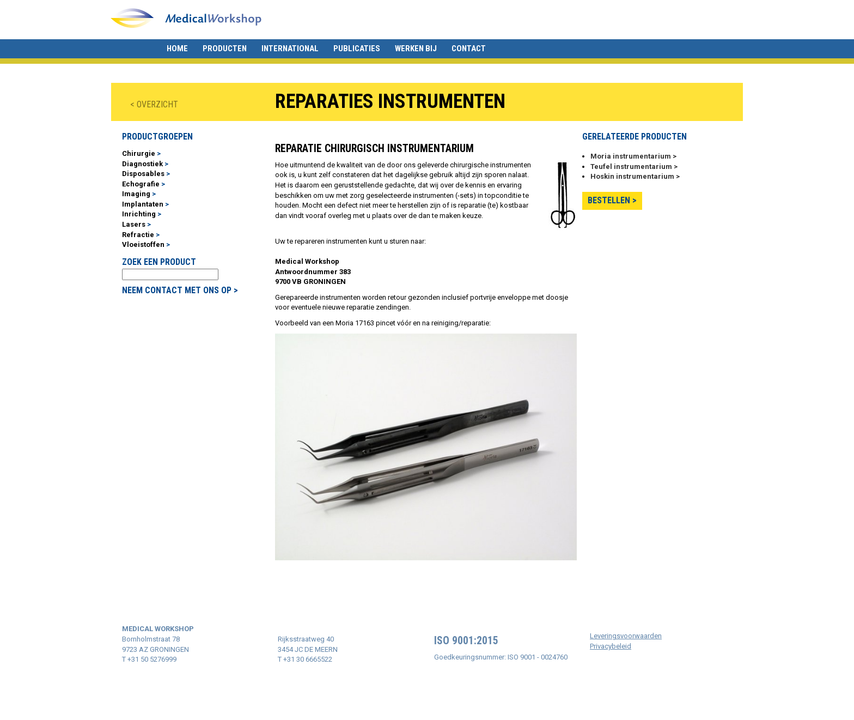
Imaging (136, 194)
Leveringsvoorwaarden (626, 636)
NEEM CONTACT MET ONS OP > (180, 290)
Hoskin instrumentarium (632, 176)
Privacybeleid (610, 646)
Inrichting (139, 214)
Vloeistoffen (143, 244)
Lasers (133, 224)
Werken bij (416, 48)
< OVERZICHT (154, 104)
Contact (469, 48)
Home (177, 48)
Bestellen (609, 200)
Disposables (143, 174)
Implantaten (142, 204)
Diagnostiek (142, 164)
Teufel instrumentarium (631, 166)
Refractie (138, 235)
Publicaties (356, 48)
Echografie (141, 184)
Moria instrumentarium (630, 156)
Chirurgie (138, 153)
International (290, 48)
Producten (225, 48)
